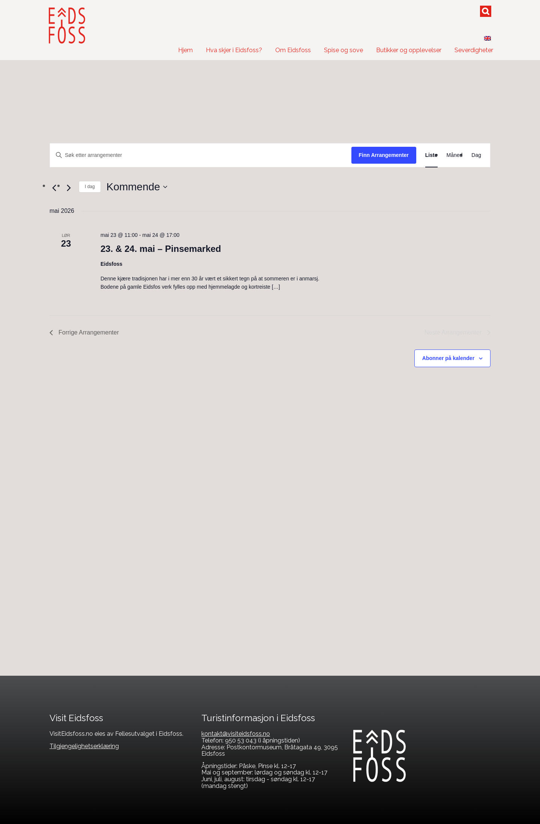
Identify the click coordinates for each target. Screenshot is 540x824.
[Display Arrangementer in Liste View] (431, 155)
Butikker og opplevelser (408, 50)
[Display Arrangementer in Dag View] (476, 155)
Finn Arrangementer (384, 155)
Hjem (185, 50)
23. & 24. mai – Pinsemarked (160, 249)
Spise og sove (343, 50)
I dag (90, 186)
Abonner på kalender (448, 358)
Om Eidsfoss (293, 50)
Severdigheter (473, 50)
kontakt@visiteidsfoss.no (235, 733)
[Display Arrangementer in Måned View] (455, 155)
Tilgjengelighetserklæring (84, 746)
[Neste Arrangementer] (68, 187)
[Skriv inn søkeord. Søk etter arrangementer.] (200, 155)
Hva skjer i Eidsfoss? (234, 50)
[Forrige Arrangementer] (54, 187)
